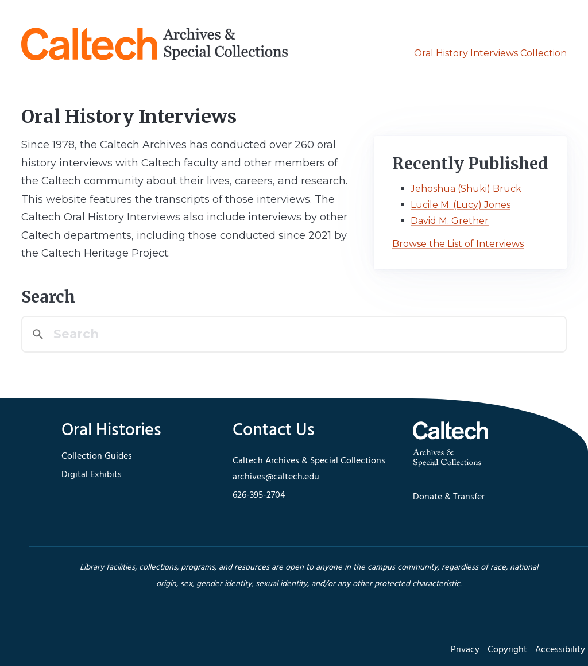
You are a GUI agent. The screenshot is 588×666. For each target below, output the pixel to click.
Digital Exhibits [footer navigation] (91, 474)
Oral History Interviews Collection (490, 53)
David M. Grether (450, 220)
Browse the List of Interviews (458, 243)
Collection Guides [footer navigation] (96, 456)
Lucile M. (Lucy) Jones (460, 204)
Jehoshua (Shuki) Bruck (466, 188)
